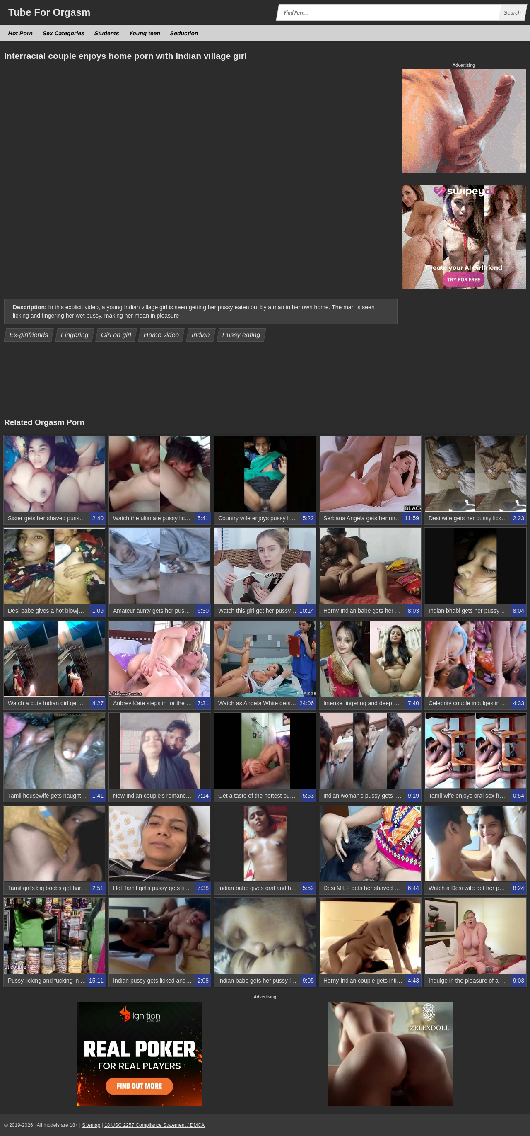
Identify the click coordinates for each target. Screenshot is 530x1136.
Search (512, 13)
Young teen (144, 33)
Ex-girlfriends (29, 334)
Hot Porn (21, 33)
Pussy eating (241, 334)
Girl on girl (116, 334)
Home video (161, 334)
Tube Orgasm (49, 12)
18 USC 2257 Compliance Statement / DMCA (154, 1125)
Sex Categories (63, 33)
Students (107, 33)
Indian (201, 334)
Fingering (74, 334)
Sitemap (91, 1125)
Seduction (184, 33)
